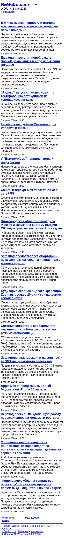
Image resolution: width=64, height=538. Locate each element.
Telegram (7, 528)
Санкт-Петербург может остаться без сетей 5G (29, 191)
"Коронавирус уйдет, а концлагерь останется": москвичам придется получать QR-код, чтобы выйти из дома (31, 484)
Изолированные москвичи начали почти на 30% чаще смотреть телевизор (31, 359)
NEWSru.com (15, 4)
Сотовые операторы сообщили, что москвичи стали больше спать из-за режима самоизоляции (28, 329)
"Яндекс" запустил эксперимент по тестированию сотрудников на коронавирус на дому (27, 96)
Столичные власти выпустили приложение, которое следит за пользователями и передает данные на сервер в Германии (31, 448)
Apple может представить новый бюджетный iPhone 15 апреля (26, 387)
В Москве (23, 531)
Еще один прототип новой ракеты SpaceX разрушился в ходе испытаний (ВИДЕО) (30, 61)
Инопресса (37, 531)
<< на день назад (8, 519)
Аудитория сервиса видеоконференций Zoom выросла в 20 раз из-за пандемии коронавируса (31, 294)
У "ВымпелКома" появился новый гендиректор (27, 160)
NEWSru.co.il (9, 531)
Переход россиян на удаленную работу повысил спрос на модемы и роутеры (31, 415)
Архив (24, 525)
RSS (48, 525)
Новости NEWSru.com (16, 534)
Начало (6, 525)
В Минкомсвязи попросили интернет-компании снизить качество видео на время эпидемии (29, 26)
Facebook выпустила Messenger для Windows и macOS (28, 126)
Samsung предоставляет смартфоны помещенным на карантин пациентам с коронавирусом (30, 259)
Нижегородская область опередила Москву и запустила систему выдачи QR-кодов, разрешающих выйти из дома (32, 225)
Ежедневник (37, 525)
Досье (15, 525)
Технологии (8, 11)
